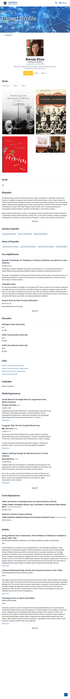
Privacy (41, 669)
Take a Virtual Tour (7, 659)
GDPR (45, 669)
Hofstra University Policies (32, 669)
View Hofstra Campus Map (9, 657)
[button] (66, 694)
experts (8, 35)
